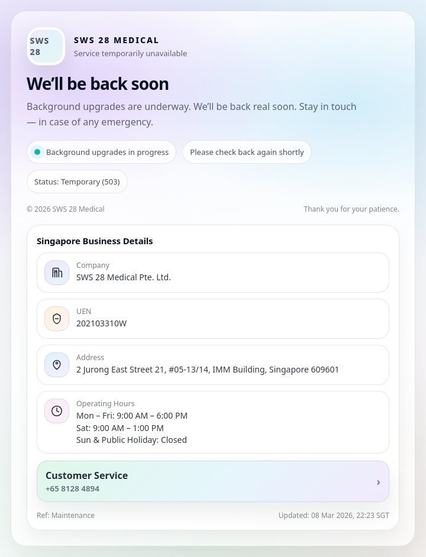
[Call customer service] (213, 481)
